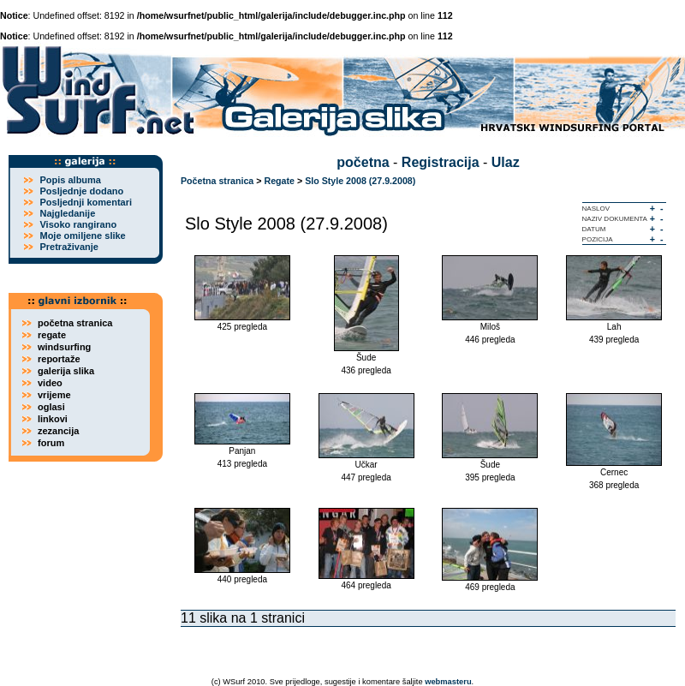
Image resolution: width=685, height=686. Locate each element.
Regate (279, 181)
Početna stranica (217, 181)
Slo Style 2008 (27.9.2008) (360, 181)
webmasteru (448, 681)
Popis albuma (70, 180)
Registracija (441, 162)
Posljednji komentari (85, 202)
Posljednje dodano (81, 191)
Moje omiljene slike (82, 235)
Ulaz (505, 162)
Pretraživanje (68, 247)
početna (363, 162)
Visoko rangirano (77, 224)
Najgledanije (67, 213)
